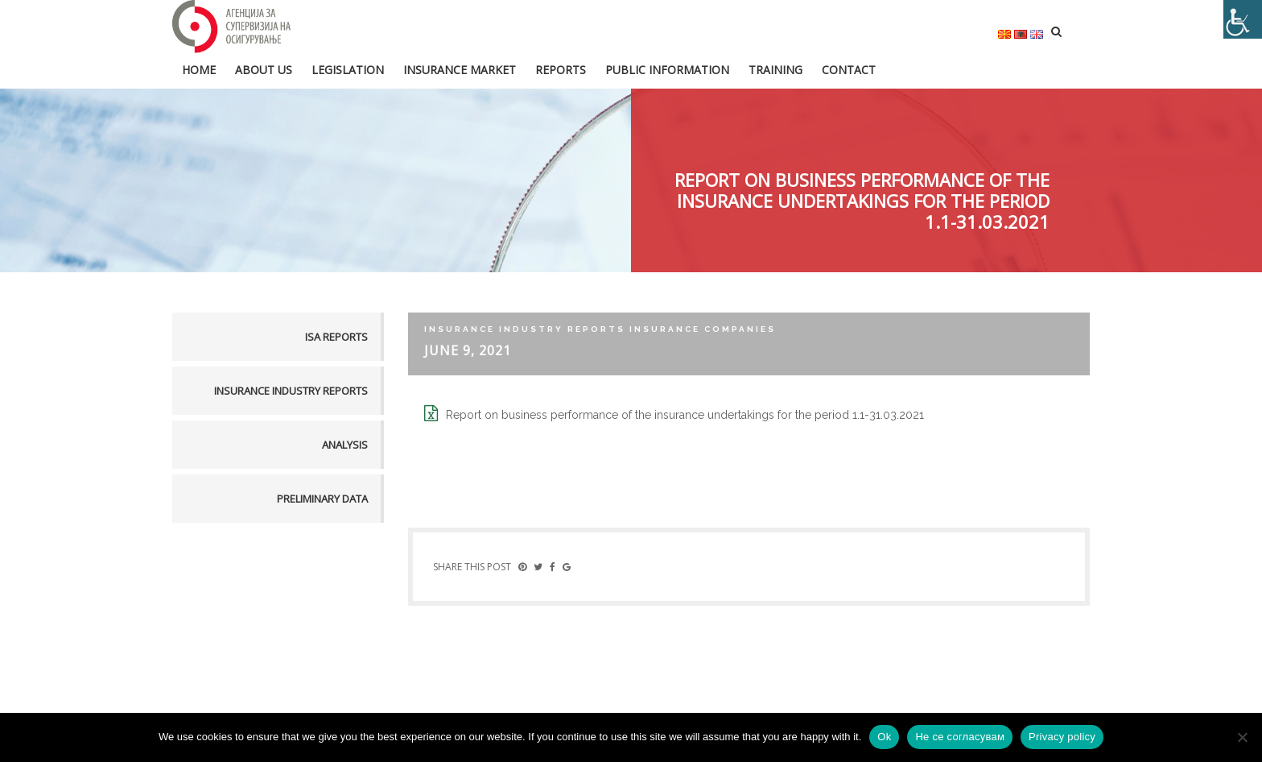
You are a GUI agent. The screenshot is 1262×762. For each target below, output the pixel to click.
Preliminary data (322, 498)
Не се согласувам (959, 737)
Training (775, 69)
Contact (849, 69)
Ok (884, 737)
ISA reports (336, 336)
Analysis (345, 444)
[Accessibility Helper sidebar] (1242, 19)
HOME (199, 69)
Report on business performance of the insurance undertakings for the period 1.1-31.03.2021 (685, 414)
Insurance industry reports (291, 390)
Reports (560, 69)
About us (263, 69)
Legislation (347, 69)
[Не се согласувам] (1242, 737)
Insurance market (459, 69)
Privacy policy (1062, 737)
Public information (667, 69)
